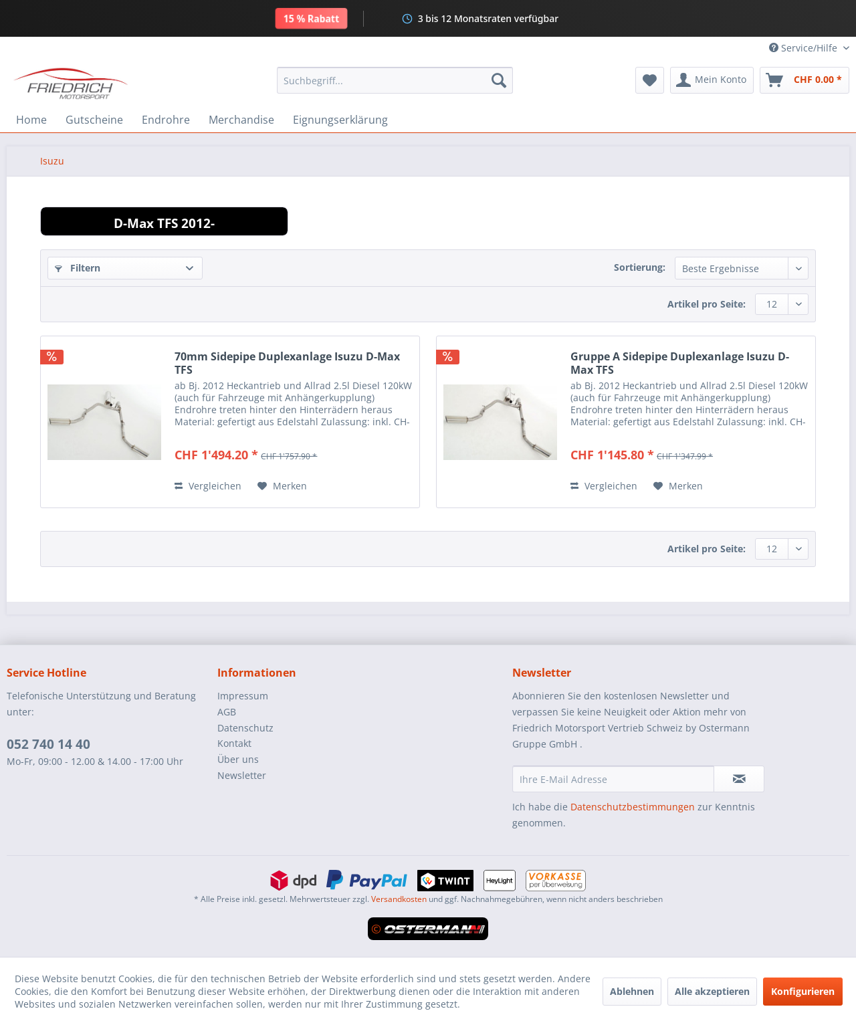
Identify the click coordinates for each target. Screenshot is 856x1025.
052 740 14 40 (48, 744)
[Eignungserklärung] (340, 119)
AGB (226, 711)
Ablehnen (632, 991)
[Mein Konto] (712, 80)
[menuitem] (395, 80)
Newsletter (241, 775)
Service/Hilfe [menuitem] (804, 47)
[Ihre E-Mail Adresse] (613, 779)
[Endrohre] (165, 119)
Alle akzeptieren (712, 991)
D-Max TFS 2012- (164, 222)
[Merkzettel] (649, 80)
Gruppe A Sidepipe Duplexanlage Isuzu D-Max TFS (679, 363)
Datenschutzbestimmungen (632, 806)
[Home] (31, 119)
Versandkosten (399, 899)
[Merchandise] (241, 119)
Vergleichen (208, 485)
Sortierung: (639, 267)
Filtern (77, 267)
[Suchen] (499, 80)
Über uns (238, 759)
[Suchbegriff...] (395, 80)
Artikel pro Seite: (706, 304)
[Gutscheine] (94, 119)
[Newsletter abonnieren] (739, 779)
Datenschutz (245, 727)
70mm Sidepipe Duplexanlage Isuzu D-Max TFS (287, 363)
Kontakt (234, 743)
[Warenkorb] (804, 80)
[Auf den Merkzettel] (282, 486)
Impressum (242, 695)
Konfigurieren (803, 991)
